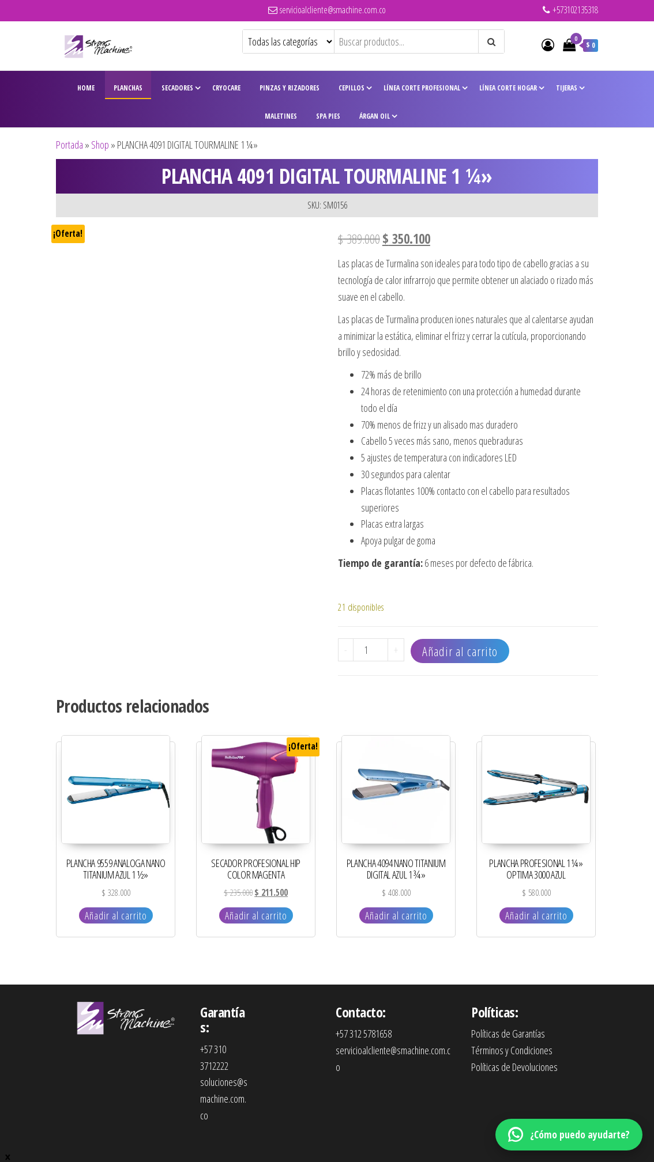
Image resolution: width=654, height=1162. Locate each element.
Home (86, 88)
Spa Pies (328, 116)
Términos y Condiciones (511, 1050)
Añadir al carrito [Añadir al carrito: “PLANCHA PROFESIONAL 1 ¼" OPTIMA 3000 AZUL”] (536, 915)
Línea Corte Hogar (508, 88)
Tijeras (566, 88)
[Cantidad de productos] (370, 649)
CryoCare (226, 88)
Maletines (281, 116)
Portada (69, 145)
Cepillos (351, 88)
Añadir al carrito (460, 651)
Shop (100, 145)
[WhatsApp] (568, 1134)
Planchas (128, 88)
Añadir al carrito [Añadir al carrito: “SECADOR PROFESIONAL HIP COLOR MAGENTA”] (256, 915)
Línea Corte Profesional (422, 88)
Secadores (177, 88)
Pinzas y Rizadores (290, 88)
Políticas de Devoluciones (514, 1067)
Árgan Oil (374, 116)
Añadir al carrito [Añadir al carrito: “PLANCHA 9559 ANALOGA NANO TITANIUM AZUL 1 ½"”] (116, 915)
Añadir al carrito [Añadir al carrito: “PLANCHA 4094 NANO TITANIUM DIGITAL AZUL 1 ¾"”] (396, 915)
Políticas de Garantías (508, 1033)
